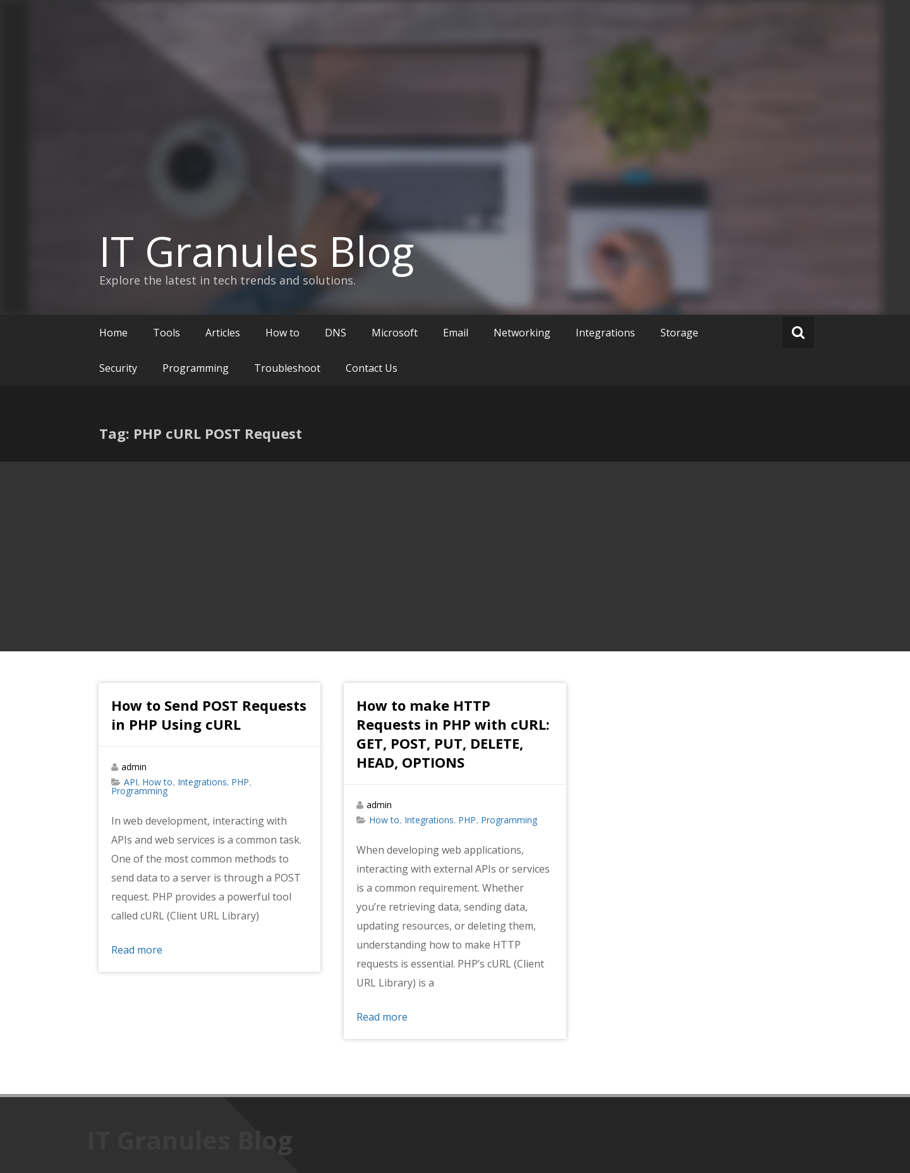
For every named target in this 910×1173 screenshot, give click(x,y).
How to (282, 333)
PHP (240, 782)
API (131, 782)
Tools (166, 333)
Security (118, 368)
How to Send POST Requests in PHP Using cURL (208, 715)
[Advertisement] (455, 556)
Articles (222, 333)
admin (134, 767)
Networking (522, 333)
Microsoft (395, 333)
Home (113, 333)
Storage (679, 333)
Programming (195, 368)
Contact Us (371, 368)
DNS (335, 333)
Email (455, 333)
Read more (136, 950)
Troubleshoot (287, 368)
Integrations (605, 333)
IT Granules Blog (256, 251)
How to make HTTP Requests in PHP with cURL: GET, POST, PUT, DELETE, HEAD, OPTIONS (453, 733)
